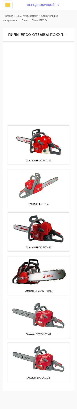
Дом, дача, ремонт (27, 16)
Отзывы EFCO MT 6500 (38, 291)
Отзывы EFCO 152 (38, 204)
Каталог (8, 16)
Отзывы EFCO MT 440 (38, 247)
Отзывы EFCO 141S (38, 377)
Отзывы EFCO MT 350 (38, 160)
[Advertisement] (38, 84)
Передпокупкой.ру (43, 5)
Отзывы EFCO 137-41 (38, 334)
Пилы (25, 20)
